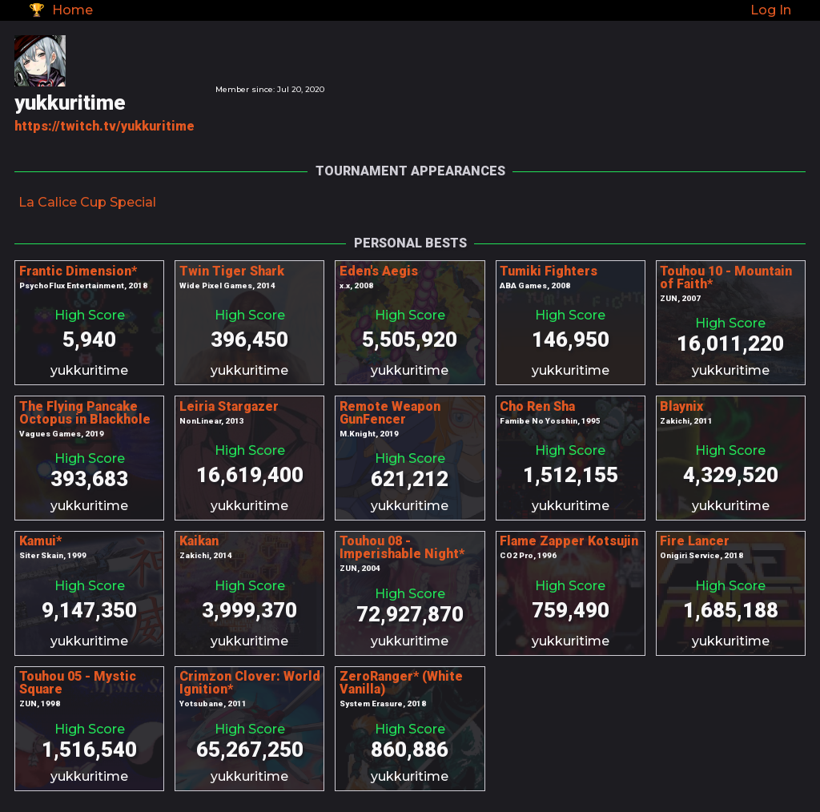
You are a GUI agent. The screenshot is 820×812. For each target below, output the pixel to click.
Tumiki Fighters (548, 271)
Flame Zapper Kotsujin (569, 541)
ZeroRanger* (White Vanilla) (401, 683)
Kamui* (40, 541)
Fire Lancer (695, 541)
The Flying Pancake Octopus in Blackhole (85, 413)
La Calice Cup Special (87, 202)
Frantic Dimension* (78, 271)
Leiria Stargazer (229, 406)
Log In (770, 10)
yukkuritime (89, 370)
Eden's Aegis (379, 271)
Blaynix (681, 406)
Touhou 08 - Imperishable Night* (402, 547)
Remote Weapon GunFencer (390, 413)
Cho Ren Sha (537, 406)
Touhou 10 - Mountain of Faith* (726, 277)
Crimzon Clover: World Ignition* (249, 683)
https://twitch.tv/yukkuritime (104, 126)
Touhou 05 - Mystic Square (77, 683)
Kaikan (199, 541)
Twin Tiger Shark (231, 271)
